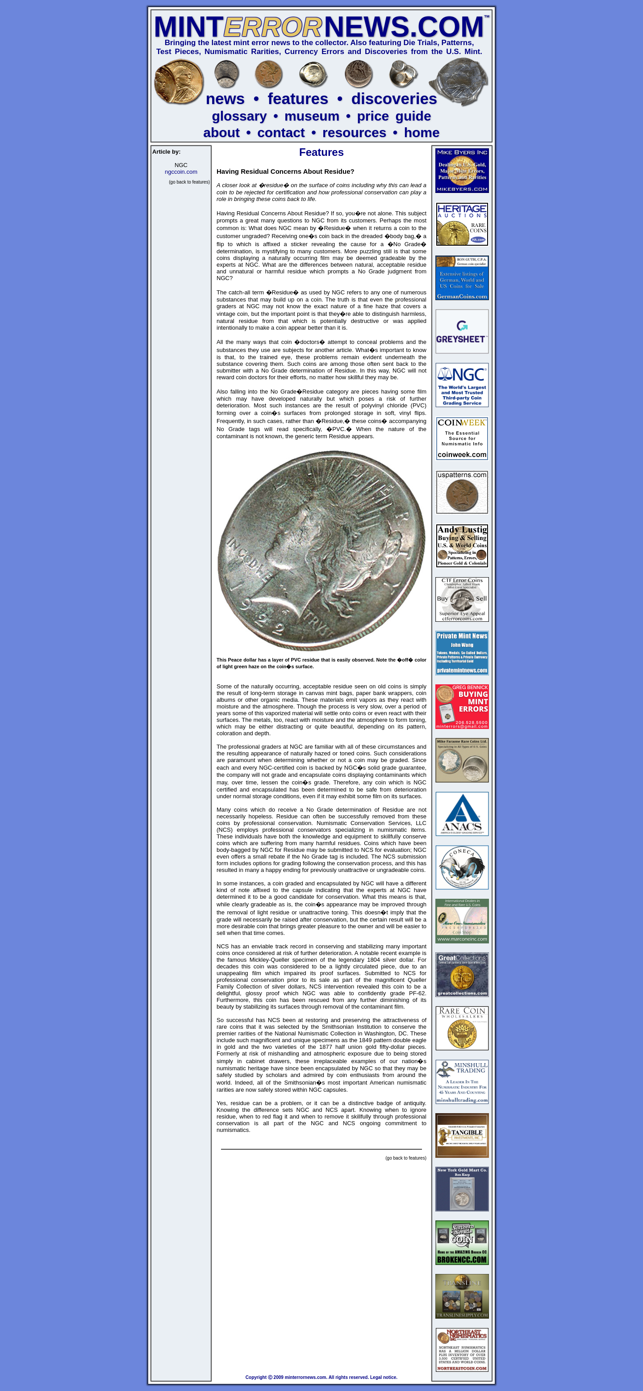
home (422, 132)
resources (354, 132)
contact (281, 132)
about (221, 132)
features (297, 98)
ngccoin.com (181, 171)
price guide (394, 116)
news (225, 98)
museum (311, 116)
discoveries (394, 98)
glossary (239, 116)
